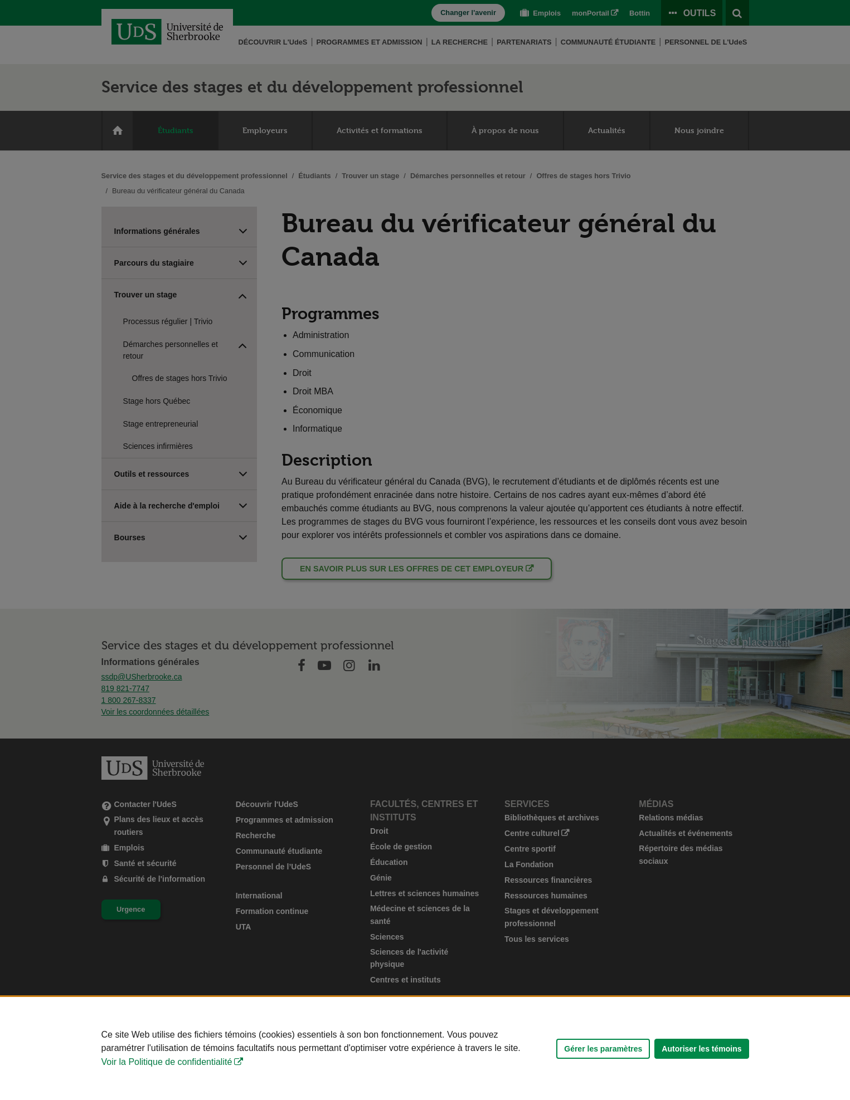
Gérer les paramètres (603, 1048)
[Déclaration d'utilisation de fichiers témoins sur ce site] (425, 1048)
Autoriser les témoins (701, 1048)
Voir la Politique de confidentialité (166, 1062)
